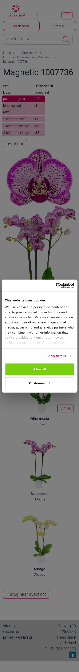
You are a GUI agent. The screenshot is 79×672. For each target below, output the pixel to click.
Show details (56, 355)
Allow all (39, 369)
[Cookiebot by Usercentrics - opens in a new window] (56, 285)
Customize (39, 383)
